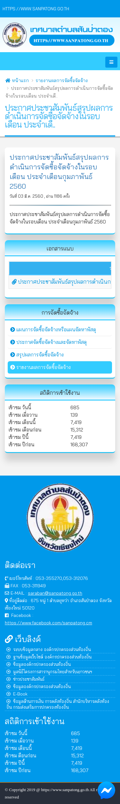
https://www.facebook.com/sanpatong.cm (48, 622)
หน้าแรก (17, 80)
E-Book (17, 693)
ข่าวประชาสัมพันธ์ (25, 679)
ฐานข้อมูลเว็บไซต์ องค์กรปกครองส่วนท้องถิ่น (49, 656)
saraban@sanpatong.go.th (55, 593)
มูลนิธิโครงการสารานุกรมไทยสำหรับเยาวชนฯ (49, 671)
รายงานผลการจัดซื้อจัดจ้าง (62, 80)
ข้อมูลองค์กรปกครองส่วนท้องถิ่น (38, 664)
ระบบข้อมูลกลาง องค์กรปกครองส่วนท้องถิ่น (48, 649)
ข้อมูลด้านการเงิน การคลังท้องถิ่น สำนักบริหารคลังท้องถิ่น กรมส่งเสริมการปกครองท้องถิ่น (57, 704)
